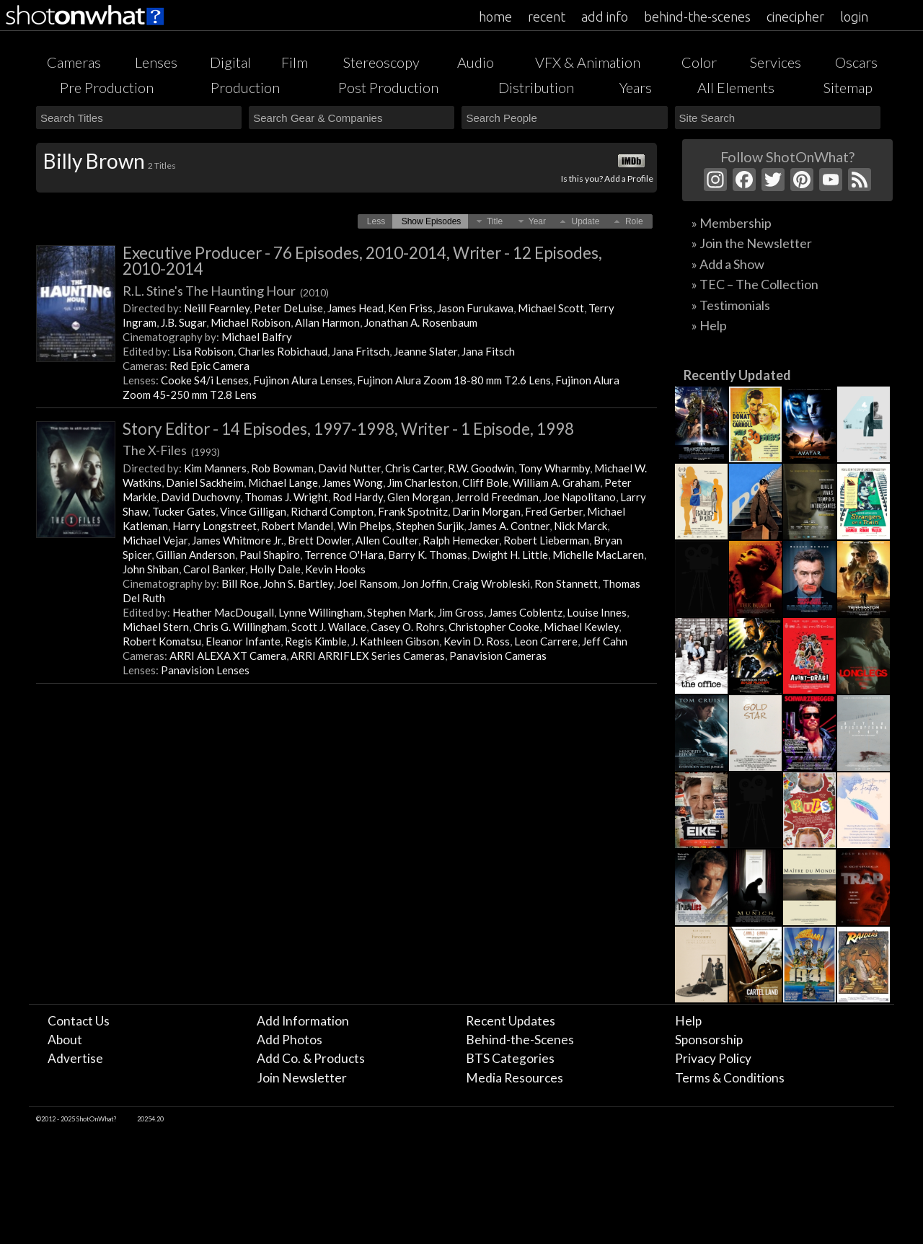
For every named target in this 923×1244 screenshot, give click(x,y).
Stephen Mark (400, 612)
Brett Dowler (319, 540)
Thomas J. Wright (286, 496)
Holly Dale (275, 569)
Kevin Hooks (335, 569)
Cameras (74, 62)
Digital (230, 62)
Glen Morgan (419, 496)
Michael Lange (283, 482)
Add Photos (289, 1039)
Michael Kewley (581, 626)
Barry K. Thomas (427, 554)
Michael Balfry (256, 336)
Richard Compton (332, 511)
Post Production (388, 87)
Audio (475, 62)
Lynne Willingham (320, 612)
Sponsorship (709, 1039)
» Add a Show (728, 264)
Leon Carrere (546, 641)
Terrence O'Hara (344, 554)
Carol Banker (214, 569)
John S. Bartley (298, 583)
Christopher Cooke (494, 626)
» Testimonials (731, 305)
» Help (709, 325)
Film (294, 62)
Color (699, 62)
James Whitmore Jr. (237, 540)
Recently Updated (737, 375)
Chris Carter (414, 468)
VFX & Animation (587, 62)
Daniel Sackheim (205, 482)
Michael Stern (156, 626)
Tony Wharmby (554, 468)
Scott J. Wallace (328, 626)
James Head (355, 307)
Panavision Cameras (498, 655)
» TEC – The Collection (755, 284)
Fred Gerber (554, 511)
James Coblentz (525, 612)
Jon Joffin (425, 583)
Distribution (536, 87)
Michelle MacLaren (598, 554)
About (65, 1039)
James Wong (352, 482)
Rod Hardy (357, 496)
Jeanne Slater (425, 351)
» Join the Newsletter (752, 243)
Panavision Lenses (205, 669)
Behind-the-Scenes (520, 1039)
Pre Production (107, 87)
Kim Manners (215, 468)
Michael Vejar (155, 540)
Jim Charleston (422, 482)
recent (546, 16)
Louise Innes (597, 612)
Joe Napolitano (579, 496)
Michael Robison (251, 322)
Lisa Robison (203, 351)
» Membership (732, 223)
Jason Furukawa (475, 307)
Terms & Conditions (730, 1077)
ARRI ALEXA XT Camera (227, 655)
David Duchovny (200, 496)
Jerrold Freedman (497, 496)
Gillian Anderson (195, 554)
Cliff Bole (485, 482)
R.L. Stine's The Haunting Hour (226, 291)
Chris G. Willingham (240, 626)
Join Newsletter (302, 1077)
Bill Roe (240, 583)
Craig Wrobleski (491, 583)
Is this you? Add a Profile (607, 178)
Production (245, 87)
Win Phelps (364, 525)
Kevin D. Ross (476, 641)
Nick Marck (580, 525)
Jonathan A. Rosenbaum (420, 322)
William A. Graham (556, 482)
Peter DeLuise (288, 307)
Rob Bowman (282, 468)
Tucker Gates (184, 511)
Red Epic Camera (209, 365)
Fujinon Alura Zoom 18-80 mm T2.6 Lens (454, 380)
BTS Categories (510, 1058)
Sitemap (848, 87)
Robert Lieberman (546, 540)
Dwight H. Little (510, 554)
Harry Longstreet (214, 525)
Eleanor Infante (243, 641)
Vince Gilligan (253, 511)
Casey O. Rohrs (407, 626)
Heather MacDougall (223, 612)
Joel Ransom (367, 583)
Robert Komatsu (162, 641)
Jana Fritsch (360, 351)
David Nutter (349, 468)
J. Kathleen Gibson (395, 641)
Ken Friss (410, 307)
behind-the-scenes (697, 16)
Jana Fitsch (488, 351)
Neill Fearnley (216, 307)
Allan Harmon (327, 322)
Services (775, 62)
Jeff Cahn (604, 641)
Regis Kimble (316, 641)
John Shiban (151, 569)
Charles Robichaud (282, 351)
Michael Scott (551, 307)
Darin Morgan (486, 511)
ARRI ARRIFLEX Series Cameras (368, 655)
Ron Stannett (566, 583)
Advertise (75, 1058)
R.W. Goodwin (481, 468)
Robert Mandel (297, 525)
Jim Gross (461, 612)
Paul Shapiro (269, 554)
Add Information (303, 1020)
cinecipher (795, 16)
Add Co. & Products (311, 1058)
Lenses (156, 62)
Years (635, 87)
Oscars (856, 62)
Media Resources (514, 1077)
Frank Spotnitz (413, 511)
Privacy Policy (713, 1058)
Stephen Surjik (430, 525)
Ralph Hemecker (461, 540)
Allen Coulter (386, 540)
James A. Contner (508, 525)
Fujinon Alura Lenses (303, 380)
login (854, 16)
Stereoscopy (381, 62)
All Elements (735, 87)
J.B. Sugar (183, 322)
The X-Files (171, 450)
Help (688, 1020)
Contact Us (79, 1020)
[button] (376, 221)
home (495, 16)
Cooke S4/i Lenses (205, 380)
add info (604, 16)
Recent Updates (510, 1020)
